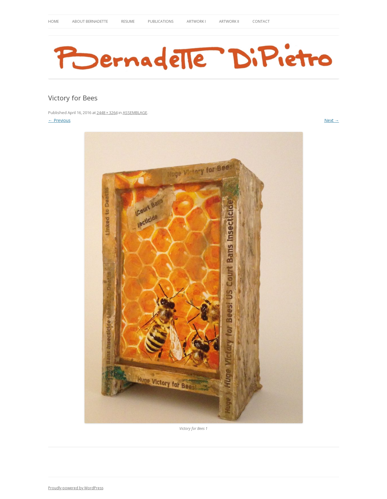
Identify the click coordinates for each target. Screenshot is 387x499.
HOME (53, 21)
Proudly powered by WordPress (75, 488)
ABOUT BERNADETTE (90, 21)
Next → (331, 120)
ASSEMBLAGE (135, 112)
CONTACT (261, 21)
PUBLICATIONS (160, 21)
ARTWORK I (196, 21)
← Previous (59, 120)
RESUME (128, 21)
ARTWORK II (229, 21)
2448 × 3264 (107, 112)
